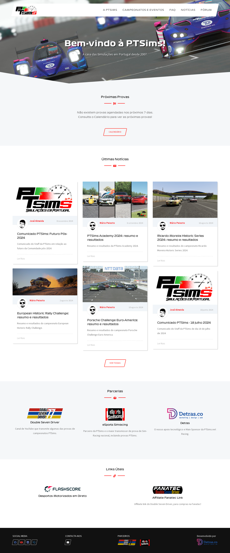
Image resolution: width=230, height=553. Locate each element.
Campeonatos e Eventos (143, 10)
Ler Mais (21, 258)
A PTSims (110, 10)
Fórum (206, 10)
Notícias (188, 10)
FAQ (172, 10)
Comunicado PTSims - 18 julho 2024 (184, 322)
